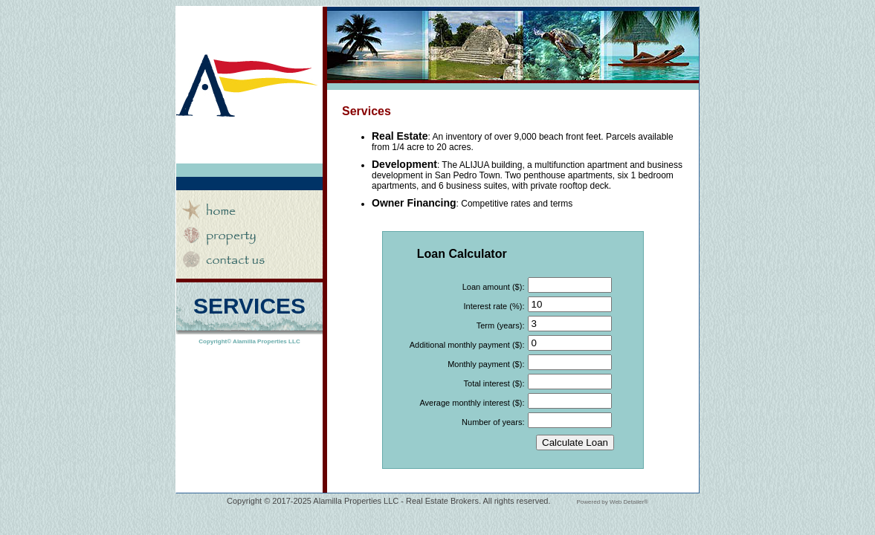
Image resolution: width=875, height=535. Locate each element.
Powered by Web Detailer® (612, 502)
